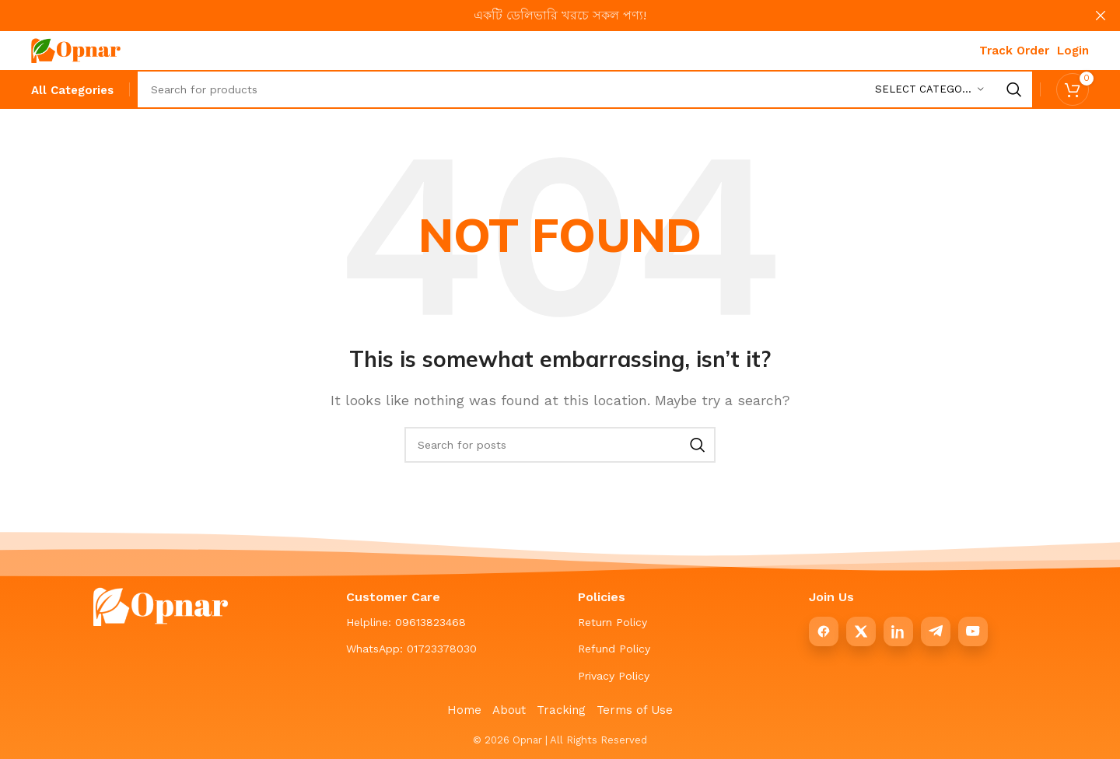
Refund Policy (614, 648)
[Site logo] (76, 49)
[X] (861, 631)
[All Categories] (72, 90)
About (509, 710)
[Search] (585, 89)
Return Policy (612, 622)
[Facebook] (823, 631)
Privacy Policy (613, 676)
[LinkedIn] (898, 631)
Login (1073, 51)
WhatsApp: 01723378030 (411, 648)
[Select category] (929, 89)
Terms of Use (635, 710)
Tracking (561, 710)
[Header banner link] (536, 15)
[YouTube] (973, 631)
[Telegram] (935, 631)
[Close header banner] (1100, 15)
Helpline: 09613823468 (406, 622)
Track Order (1014, 51)
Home (464, 710)
